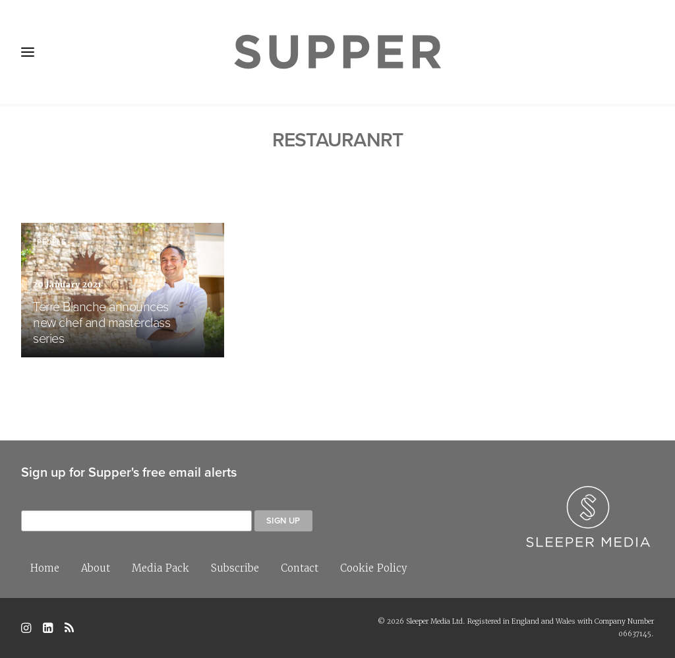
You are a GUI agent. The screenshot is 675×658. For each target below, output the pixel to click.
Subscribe (235, 568)
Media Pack (160, 568)
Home (44, 568)
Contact (299, 568)
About (95, 568)
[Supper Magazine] (337, 52)
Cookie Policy (373, 568)
